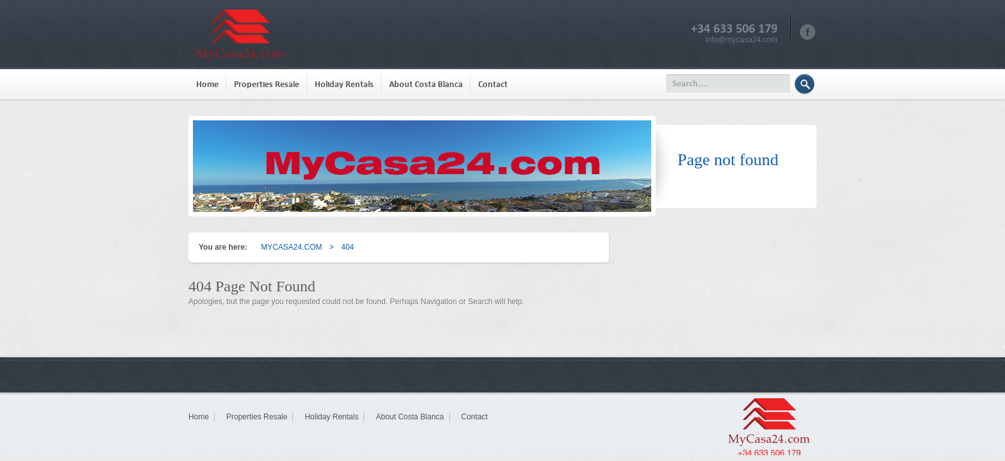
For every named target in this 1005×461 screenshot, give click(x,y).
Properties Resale (266, 84)
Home (207, 84)
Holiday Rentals (344, 84)
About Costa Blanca (426, 84)
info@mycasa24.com (741, 39)
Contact (493, 84)
